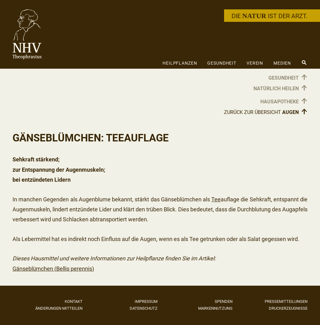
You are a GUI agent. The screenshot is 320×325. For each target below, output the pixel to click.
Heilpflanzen (179, 63)
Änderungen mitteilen (58, 308)
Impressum (146, 301)
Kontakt (73, 301)
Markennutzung (215, 308)
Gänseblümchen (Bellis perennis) (53, 268)
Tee (216, 199)
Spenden (223, 301)
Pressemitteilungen (286, 301)
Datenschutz (144, 308)
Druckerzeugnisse (288, 308)
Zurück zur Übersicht (266, 112)
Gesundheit (221, 63)
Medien (282, 63)
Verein (255, 63)
